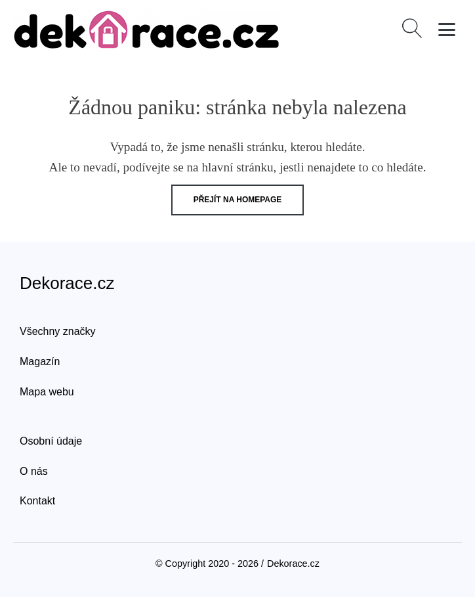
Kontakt (37, 500)
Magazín (40, 361)
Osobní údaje (51, 441)
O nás (34, 471)
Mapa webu (47, 391)
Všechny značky (58, 331)
